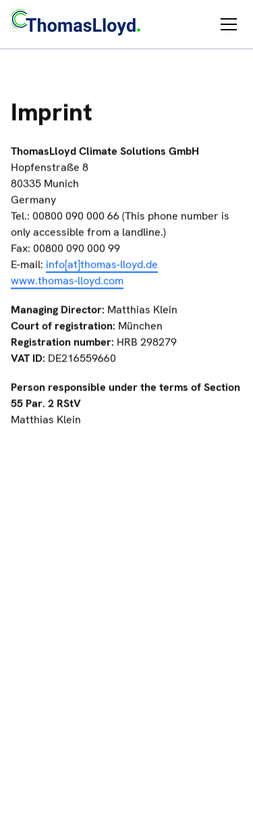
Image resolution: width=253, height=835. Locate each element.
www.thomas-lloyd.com (67, 282)
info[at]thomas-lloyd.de (102, 265)
